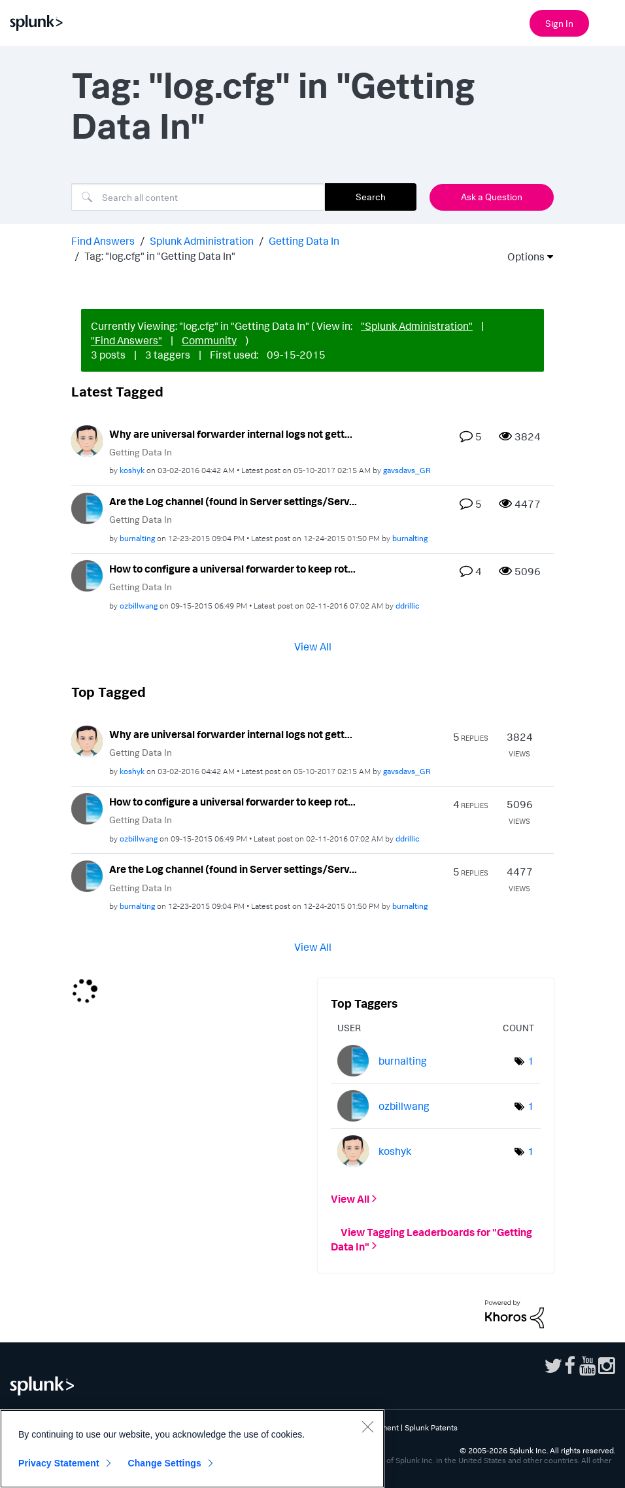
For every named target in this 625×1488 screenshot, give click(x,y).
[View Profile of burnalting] (137, 538)
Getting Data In (304, 240)
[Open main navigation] (607, 21)
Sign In (559, 23)
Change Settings (164, 1463)
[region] (192, 1448)
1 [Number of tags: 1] (531, 1060)
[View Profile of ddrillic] (408, 606)
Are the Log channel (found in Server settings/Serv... (233, 501)
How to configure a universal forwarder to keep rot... (232, 568)
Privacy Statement (58, 1463)
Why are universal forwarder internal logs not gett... (230, 433)
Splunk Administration (202, 240)
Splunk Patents (431, 1427)
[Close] (367, 1426)
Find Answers (103, 240)
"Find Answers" (126, 340)
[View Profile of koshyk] (132, 470)
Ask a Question (491, 196)
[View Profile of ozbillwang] (139, 606)
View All (312, 645)
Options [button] (521, 256)
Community (209, 340)
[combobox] (198, 197)
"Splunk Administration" (417, 325)
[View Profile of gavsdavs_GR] (407, 470)
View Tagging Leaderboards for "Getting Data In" (431, 1238)
